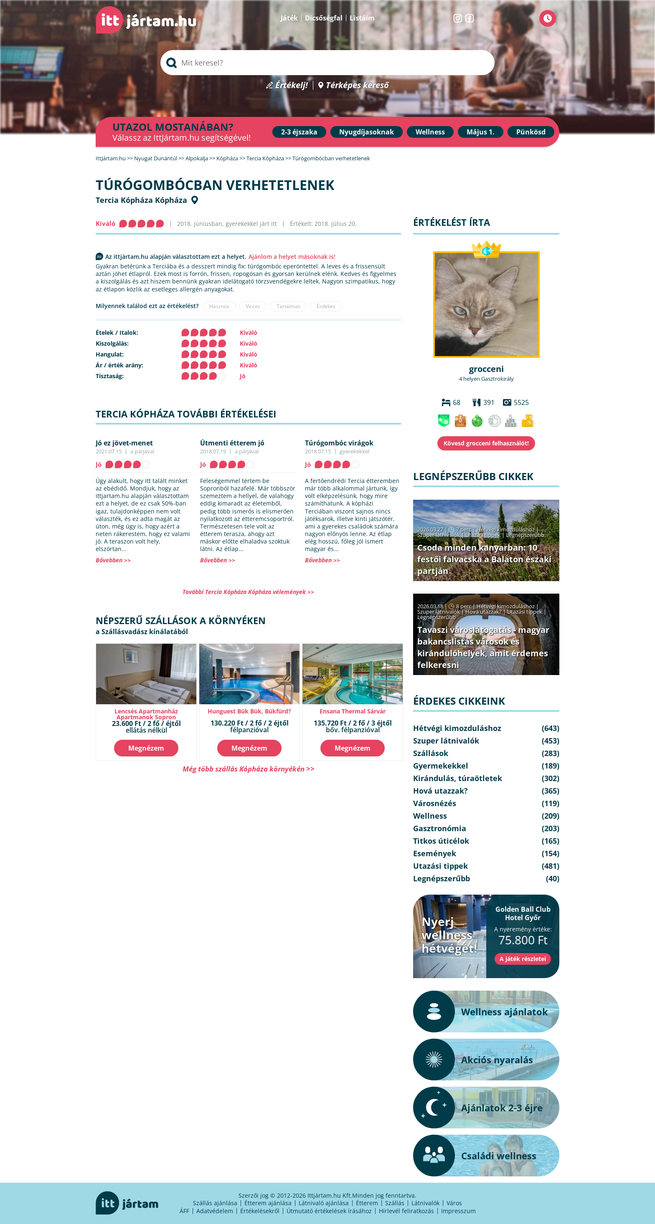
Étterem (367, 1203)
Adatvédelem (214, 1211)
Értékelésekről (259, 1211)
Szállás (394, 1203)
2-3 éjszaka (299, 132)
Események (434, 853)
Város (454, 1203)
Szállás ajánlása (215, 1203)
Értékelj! (291, 85)
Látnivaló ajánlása (324, 1203)
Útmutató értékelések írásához (329, 1211)
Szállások (430, 753)
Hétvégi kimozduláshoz (506, 529)
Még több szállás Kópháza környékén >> (249, 769)
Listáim (362, 18)
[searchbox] (327, 62)
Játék (289, 18)
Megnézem (146, 748)
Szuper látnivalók (438, 535)
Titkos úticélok (441, 841)
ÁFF (184, 1211)
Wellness (430, 132)
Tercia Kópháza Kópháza (141, 200)
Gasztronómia (439, 828)
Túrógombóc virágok (339, 443)
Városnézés (434, 803)
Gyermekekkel (440, 765)
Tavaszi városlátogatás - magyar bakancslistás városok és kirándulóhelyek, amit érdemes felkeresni (483, 647)
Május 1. (481, 132)
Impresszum (458, 1211)
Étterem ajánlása (268, 1203)
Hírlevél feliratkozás (406, 1211)
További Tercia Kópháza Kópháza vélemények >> (248, 592)
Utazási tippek (482, 535)
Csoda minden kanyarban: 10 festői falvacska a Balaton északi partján (484, 559)
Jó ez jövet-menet (124, 443)
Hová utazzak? (484, 611)
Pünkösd (531, 132)
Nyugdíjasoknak (366, 132)
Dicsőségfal (324, 18)
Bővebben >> (113, 560)
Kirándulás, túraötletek (457, 778)
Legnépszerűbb (525, 535)
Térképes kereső (357, 85)
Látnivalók (425, 1203)
